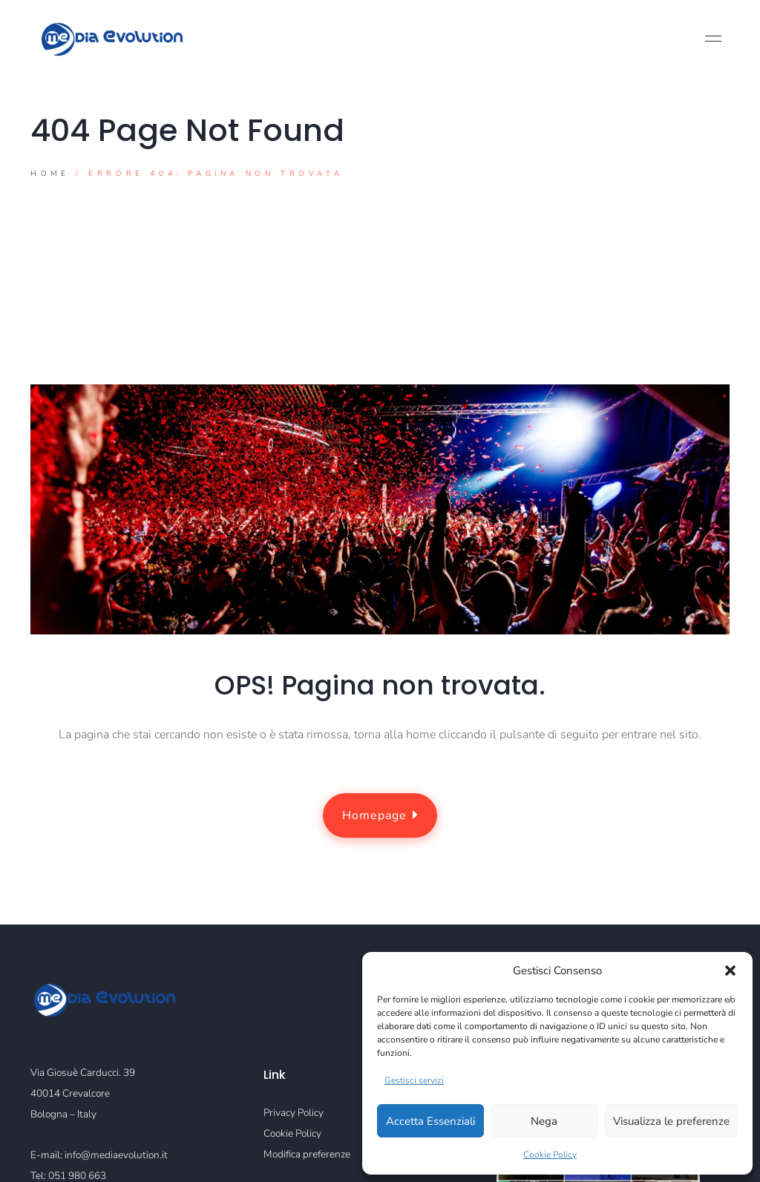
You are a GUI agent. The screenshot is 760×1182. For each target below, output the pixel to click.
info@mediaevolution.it (116, 1155)
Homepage (379, 816)
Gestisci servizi (414, 1080)
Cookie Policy (550, 1154)
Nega (544, 1121)
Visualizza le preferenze (671, 1121)
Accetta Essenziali (430, 1121)
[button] (730, 970)
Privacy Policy (293, 1113)
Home (49, 174)
